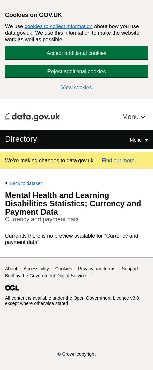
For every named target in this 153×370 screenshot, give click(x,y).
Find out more (118, 160)
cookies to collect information (58, 26)
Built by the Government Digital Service (45, 275)
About (11, 268)
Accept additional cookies (77, 53)
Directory (21, 138)
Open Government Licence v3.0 (106, 298)
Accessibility (36, 268)
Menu (131, 116)
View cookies (76, 87)
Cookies (63, 268)
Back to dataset (26, 183)
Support (130, 268)
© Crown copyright (76, 354)
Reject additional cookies (76, 71)
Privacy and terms (96, 268)
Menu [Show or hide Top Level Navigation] (136, 140)
